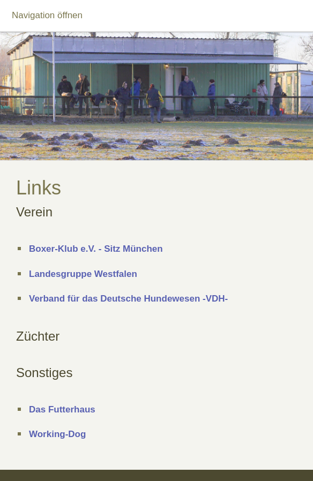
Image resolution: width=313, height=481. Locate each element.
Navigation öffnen (47, 15)
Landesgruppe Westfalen (83, 274)
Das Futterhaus (62, 409)
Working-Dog (57, 434)
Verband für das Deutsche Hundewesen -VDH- (128, 299)
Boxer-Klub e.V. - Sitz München (96, 249)
